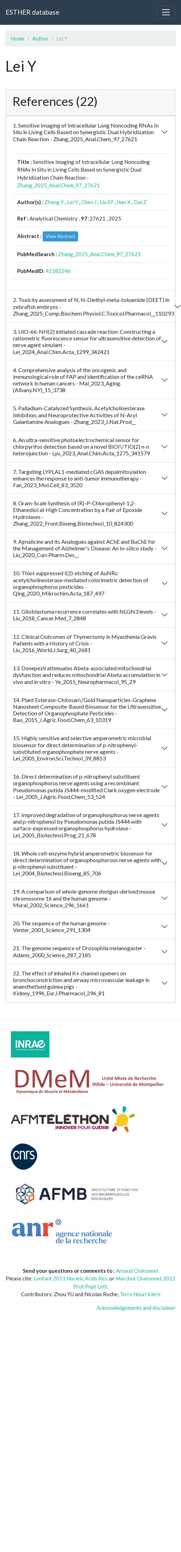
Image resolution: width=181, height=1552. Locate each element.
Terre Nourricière (140, 1294)
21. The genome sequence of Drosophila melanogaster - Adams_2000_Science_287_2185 (79, 951)
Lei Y (72, 202)
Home (18, 38)
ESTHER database (32, 12)
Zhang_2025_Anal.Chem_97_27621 (58, 185)
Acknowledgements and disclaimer (136, 1308)
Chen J (88, 202)
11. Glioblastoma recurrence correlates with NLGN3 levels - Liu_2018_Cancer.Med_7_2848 (84, 614)
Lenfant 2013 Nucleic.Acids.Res (70, 1278)
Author (40, 38)
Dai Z (140, 202)
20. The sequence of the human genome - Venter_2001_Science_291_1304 (61, 926)
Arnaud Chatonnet (137, 1271)
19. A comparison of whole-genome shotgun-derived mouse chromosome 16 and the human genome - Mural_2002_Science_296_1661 (84, 898)
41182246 (58, 271)
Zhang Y (54, 202)
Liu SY (106, 202)
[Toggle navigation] (165, 12)
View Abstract (60, 236)
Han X (124, 202)
